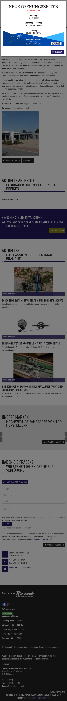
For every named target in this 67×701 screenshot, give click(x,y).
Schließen (57, 52)
